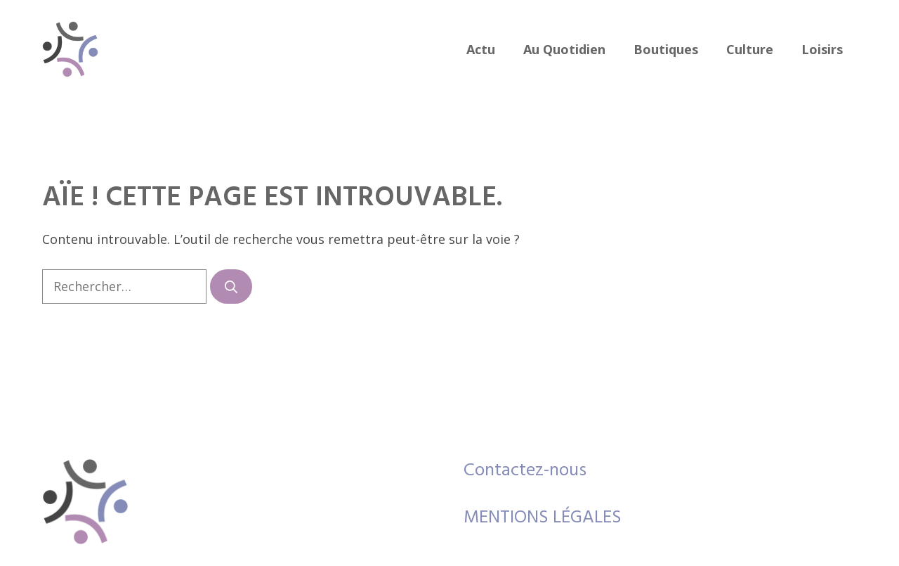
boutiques (666, 49)
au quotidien (564, 49)
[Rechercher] (231, 286)
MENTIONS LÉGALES (543, 517)
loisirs (822, 49)
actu (480, 49)
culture (749, 49)
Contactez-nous (525, 470)
